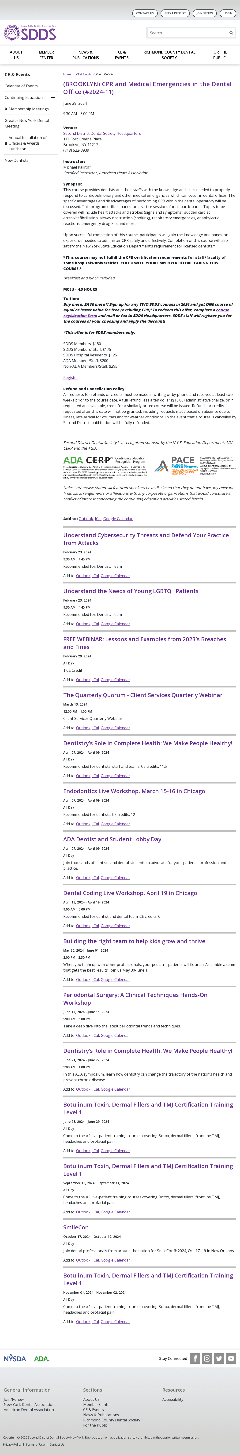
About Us (16, 55)
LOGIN (228, 13)
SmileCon (76, 1227)
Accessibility (172, 1399)
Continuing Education (24, 97)
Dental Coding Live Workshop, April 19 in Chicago (130, 893)
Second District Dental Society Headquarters (102, 133)
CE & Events (122, 55)
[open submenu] (53, 97)
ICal (98, 518)
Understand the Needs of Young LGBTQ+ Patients (131, 591)
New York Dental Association (29, 1404)
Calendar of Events (21, 86)
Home (67, 74)
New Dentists (16, 160)
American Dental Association (29, 1409)
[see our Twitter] (219, 1358)
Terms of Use (35, 1444)
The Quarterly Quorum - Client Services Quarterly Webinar (142, 695)
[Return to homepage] (64, 32)
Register (70, 377)
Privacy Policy (12, 1444)
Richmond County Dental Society (169, 55)
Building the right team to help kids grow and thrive (134, 941)
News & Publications (85, 55)
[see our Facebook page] (195, 1358)
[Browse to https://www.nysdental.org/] (27, 1358)
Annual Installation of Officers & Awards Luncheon (28, 143)
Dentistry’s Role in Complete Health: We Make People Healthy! (147, 743)
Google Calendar (118, 518)
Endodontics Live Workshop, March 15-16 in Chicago (134, 791)
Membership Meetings (29, 109)
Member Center (46, 55)
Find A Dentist (175, 13)
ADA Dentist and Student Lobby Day (112, 839)
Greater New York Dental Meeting (27, 123)
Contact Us (145, 13)
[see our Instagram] (207, 1358)
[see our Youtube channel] (231, 1358)
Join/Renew (205, 13)
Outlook (86, 518)
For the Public (219, 55)
